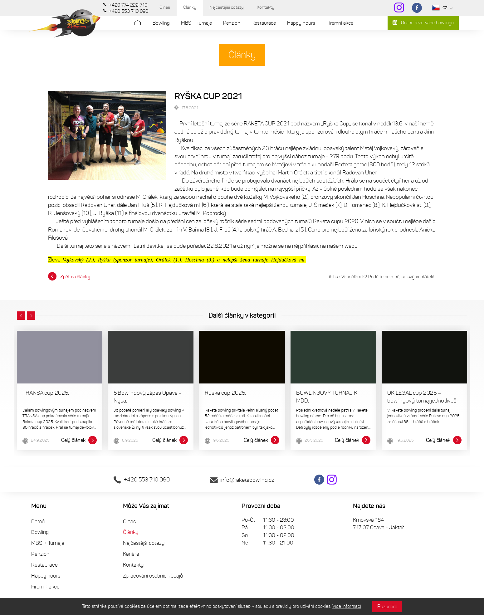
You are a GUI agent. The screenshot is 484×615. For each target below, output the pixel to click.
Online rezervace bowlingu (423, 23)
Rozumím (387, 606)
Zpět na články (69, 276)
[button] (21, 315)
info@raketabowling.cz (242, 479)
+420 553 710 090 (142, 479)
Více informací (346, 606)
